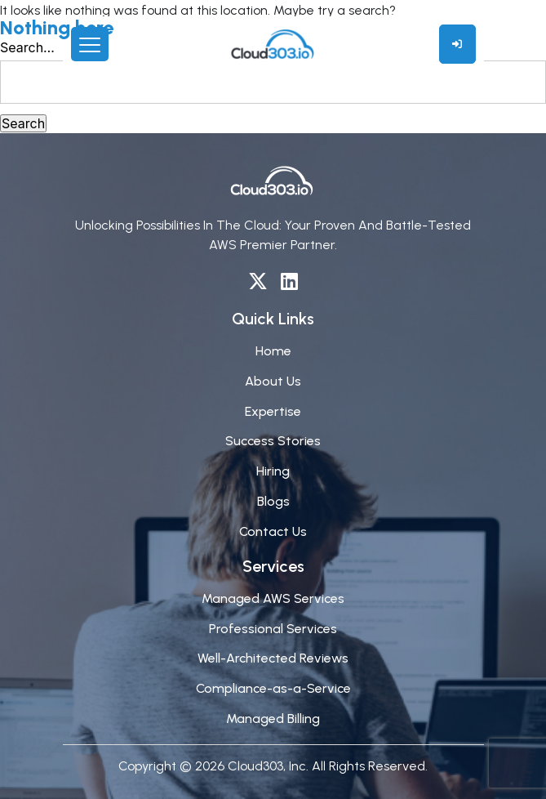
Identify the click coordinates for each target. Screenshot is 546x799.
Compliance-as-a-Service (273, 688)
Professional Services (273, 628)
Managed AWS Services (273, 598)
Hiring (273, 471)
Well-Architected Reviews (273, 658)
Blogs (273, 501)
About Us (273, 381)
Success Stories (273, 441)
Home (273, 351)
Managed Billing (273, 718)
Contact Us (273, 531)
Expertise (273, 411)
